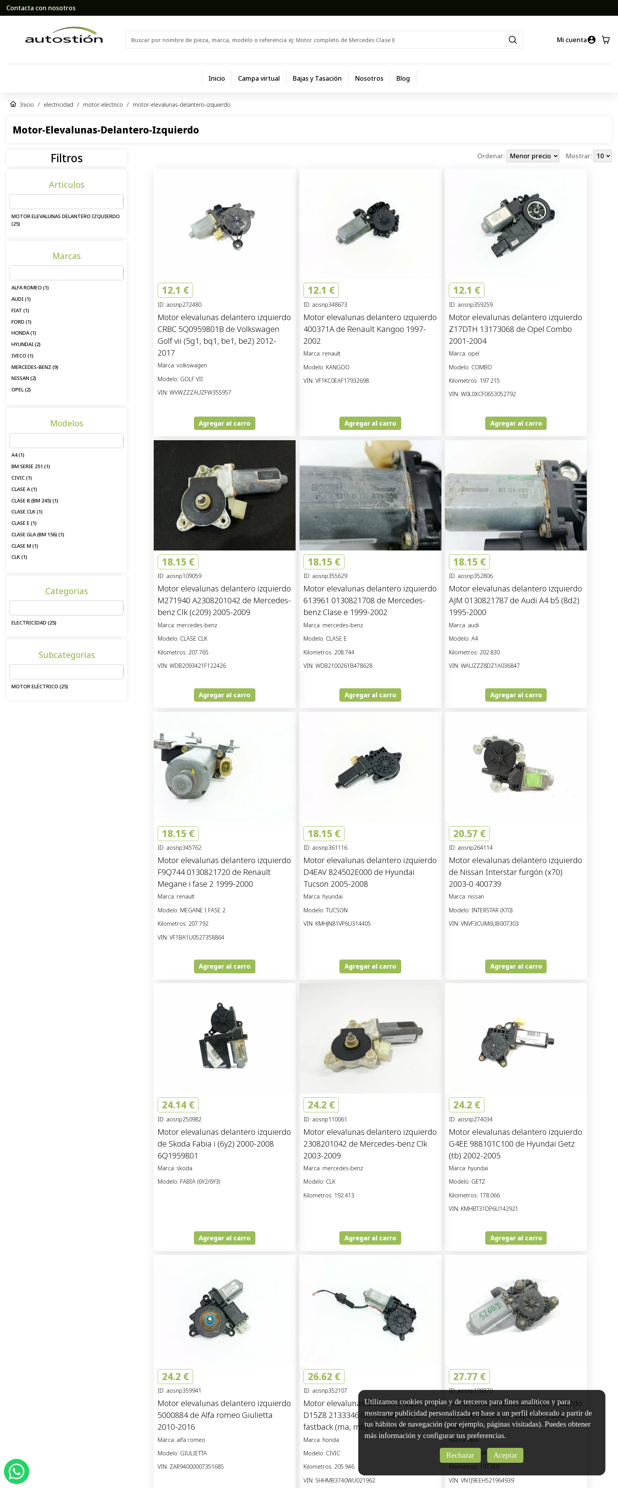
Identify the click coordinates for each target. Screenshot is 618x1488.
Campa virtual (259, 78)
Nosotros (369, 78)
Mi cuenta (572, 39)
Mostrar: (580, 156)
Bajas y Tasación (317, 78)
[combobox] (14, 201)
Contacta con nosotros (41, 8)
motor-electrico (103, 104)
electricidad (58, 104)
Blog (403, 78)
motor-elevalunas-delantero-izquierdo (182, 104)
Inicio (216, 78)
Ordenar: (491, 156)
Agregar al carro (224, 423)
